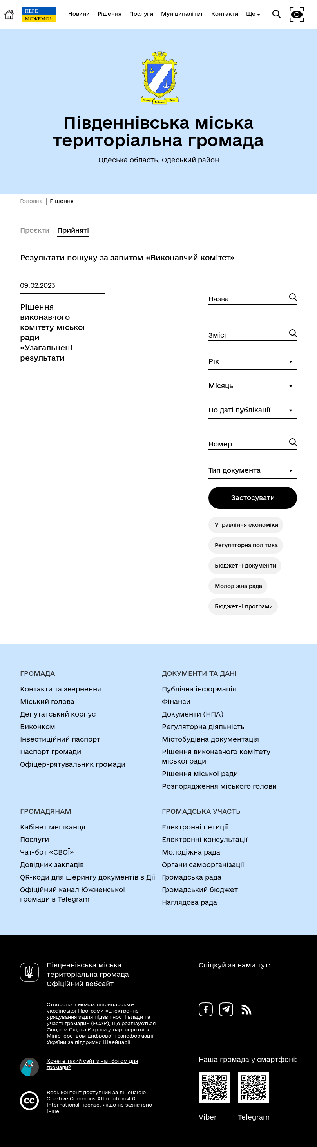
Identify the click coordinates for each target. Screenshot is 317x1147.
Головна (31, 201)
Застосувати (253, 497)
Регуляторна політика (246, 545)
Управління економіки (246, 525)
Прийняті (73, 230)
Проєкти (34, 230)
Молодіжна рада (238, 586)
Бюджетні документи (245, 566)
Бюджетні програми (244, 606)
